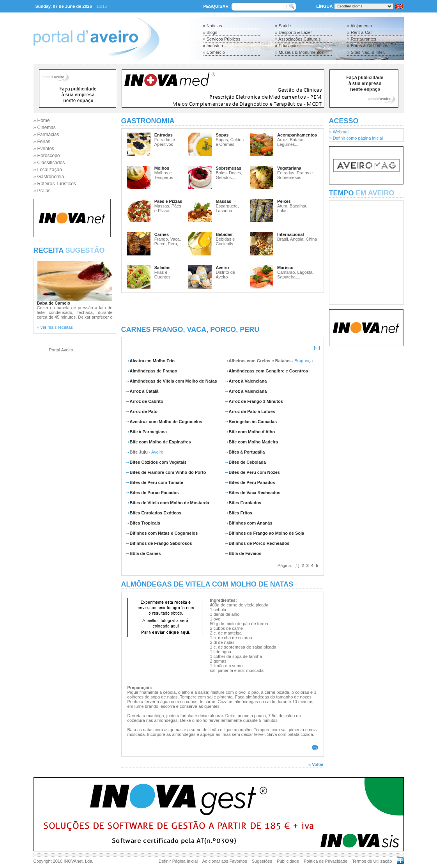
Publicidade (288, 861)
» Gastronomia (49, 176)
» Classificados (49, 162)
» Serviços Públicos (222, 39)
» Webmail (339, 131)
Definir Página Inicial (178, 861)
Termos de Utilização (372, 861)
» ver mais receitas (55, 327)
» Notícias (212, 25)
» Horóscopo (47, 155)
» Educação (286, 45)
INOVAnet (73, 861)
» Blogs (210, 32)
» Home (42, 120)
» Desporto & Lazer (293, 32)
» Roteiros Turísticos (55, 183)
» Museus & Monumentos (299, 52)
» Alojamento (359, 25)
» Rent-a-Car (359, 32)
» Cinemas (45, 127)
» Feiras (42, 141)
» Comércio (214, 52)
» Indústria (213, 45)
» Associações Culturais (298, 39)
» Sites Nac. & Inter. (366, 52)
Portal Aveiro (61, 349)
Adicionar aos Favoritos (224, 861)
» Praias (42, 190)
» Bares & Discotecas (367, 45)
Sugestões (262, 861)
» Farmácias (46, 134)
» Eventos (44, 148)
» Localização (48, 169)
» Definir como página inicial (356, 138)
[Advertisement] (222, 309)
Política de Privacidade (325, 861)
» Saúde (283, 25)
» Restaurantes (362, 39)
